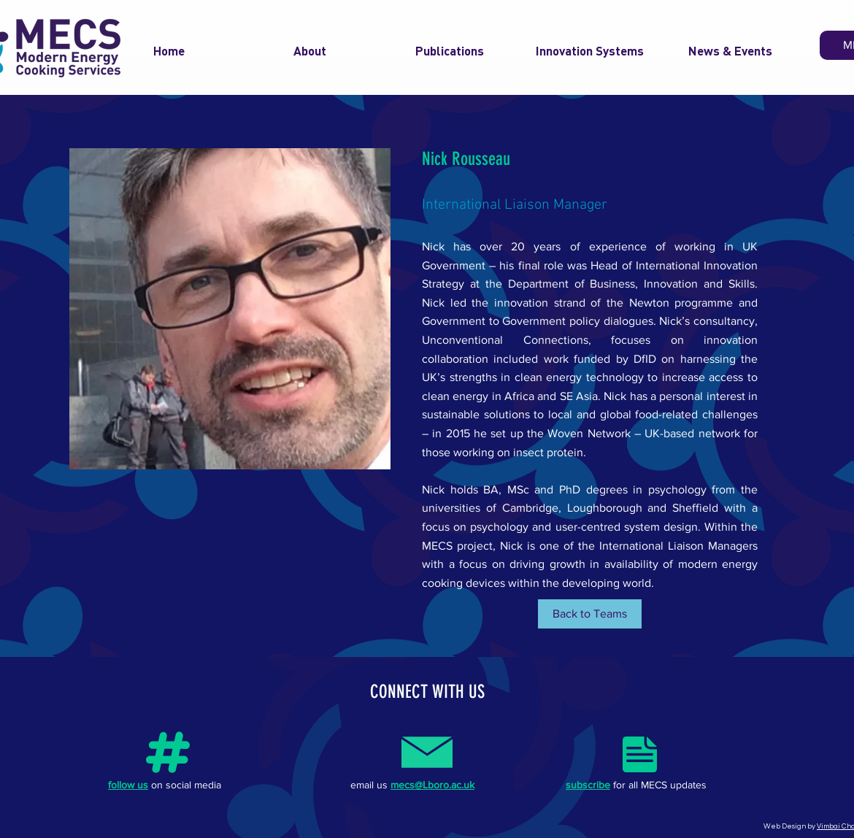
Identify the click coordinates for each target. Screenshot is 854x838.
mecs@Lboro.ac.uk (432, 785)
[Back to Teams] (590, 613)
